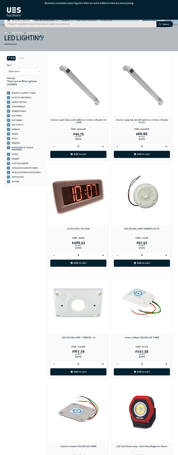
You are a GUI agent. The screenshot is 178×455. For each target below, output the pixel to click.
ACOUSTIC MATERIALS (21, 102)
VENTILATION (17, 181)
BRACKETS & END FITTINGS (24, 97)
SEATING (15, 186)
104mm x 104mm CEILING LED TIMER (68, 277)
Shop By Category (21, 23)
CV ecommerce (31, 444)
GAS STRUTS (17, 129)
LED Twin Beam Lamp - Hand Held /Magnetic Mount (110, 278)
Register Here (150, 23)
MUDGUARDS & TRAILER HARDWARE (22, 153)
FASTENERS (17, 125)
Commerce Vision (46, 444)
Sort (9, 69)
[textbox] (84, 12)
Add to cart (69, 136)
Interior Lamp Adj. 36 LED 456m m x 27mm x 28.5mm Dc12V (110, 103)
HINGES (15, 138)
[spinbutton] (67, 128)
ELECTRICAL (17, 120)
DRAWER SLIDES (19, 115)
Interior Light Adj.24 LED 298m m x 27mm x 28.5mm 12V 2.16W (67, 103)
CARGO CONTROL (19, 106)
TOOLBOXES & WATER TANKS (25, 172)
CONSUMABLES (18, 111)
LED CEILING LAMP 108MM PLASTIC (68, 189)
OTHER (15, 159)
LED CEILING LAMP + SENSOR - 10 (110, 189)
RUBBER (15, 163)
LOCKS (15, 143)
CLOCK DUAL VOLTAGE (152, 102)
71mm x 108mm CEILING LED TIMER (152, 189)
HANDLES (16, 134)
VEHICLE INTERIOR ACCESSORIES (26, 177)
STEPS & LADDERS (20, 168)
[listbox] (24, 75)
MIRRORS (16, 147)
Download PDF (107, 373)
